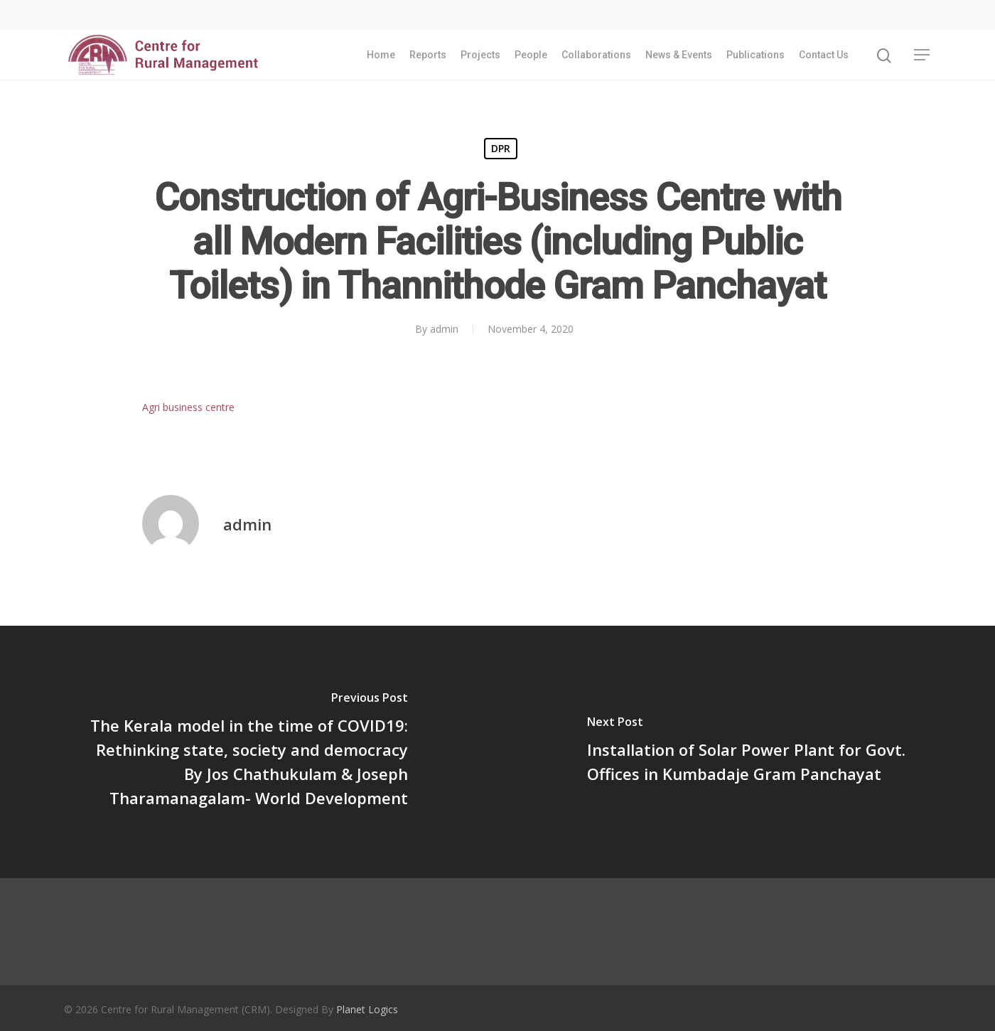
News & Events (678, 57)
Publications (755, 57)
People (531, 57)
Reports (427, 57)
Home (381, 57)
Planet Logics (367, 1009)
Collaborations (596, 57)
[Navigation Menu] (922, 57)
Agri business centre (188, 407)
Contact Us (824, 57)
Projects (480, 57)
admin (444, 329)
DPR (500, 148)
